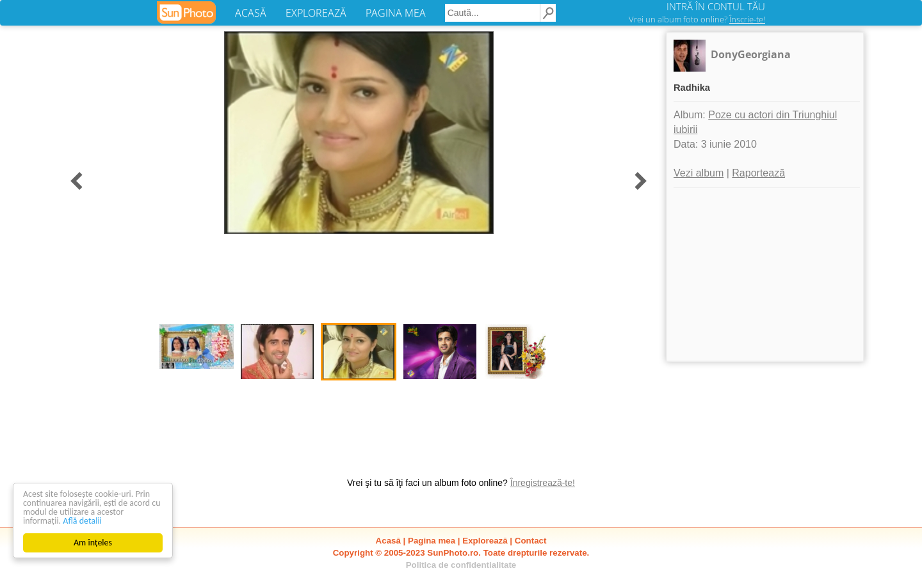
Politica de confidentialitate (461, 565)
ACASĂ (250, 13)
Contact (531, 540)
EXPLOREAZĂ (316, 13)
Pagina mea (431, 540)
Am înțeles (93, 542)
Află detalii (82, 520)
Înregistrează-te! (542, 483)
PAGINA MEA (396, 13)
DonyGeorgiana (751, 54)
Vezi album (699, 173)
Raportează (758, 173)
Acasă (388, 540)
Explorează (484, 540)
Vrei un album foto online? (697, 19)
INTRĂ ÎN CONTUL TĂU (716, 6)
